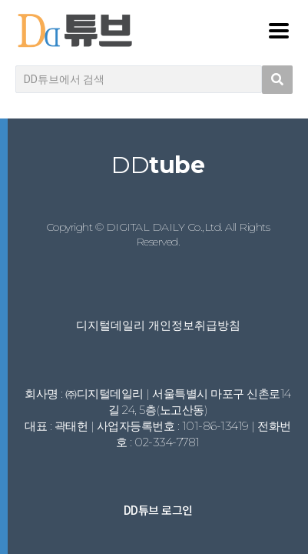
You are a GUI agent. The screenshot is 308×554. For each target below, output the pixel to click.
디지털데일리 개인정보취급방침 (158, 325)
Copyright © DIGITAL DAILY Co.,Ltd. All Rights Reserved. (158, 234)
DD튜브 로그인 (158, 510)
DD (157, 165)
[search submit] (277, 79)
